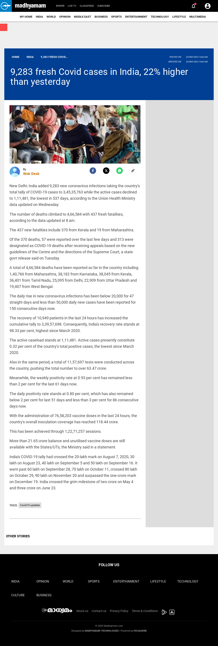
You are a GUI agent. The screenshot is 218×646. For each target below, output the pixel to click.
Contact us (99, 611)
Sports (116, 16)
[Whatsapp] (119, 170)
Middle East (82, 16)
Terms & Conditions (145, 611)
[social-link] (132, 170)
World (51, 16)
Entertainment (136, 16)
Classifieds (87, 6)
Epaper (60, 6)
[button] (6, 6)
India (39, 16)
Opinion (64, 16)
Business (101, 16)
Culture (18, 595)
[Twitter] (106, 170)
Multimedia (197, 16)
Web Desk (31, 174)
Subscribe (103, 6)
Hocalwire (140, 630)
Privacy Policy (119, 611)
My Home (26, 16)
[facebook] (92, 170)
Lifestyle (179, 16)
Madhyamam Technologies (102, 630)
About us (82, 611)
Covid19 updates (30, 505)
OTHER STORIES (18, 536)
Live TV (72, 6)
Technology (160, 16)
